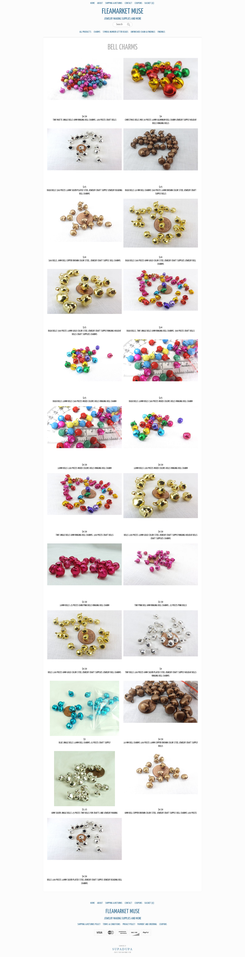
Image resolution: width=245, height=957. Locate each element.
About (100, 3)
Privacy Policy (129, 924)
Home (92, 3)
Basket (149, 3)
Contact (128, 3)
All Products (85, 32)
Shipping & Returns (113, 3)
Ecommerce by (122, 946)
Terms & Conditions (111, 924)
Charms (97, 32)
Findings (161, 32)
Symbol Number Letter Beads (115, 32)
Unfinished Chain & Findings (143, 32)
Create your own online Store (122, 952)
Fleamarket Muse (122, 11)
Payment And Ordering (147, 924)
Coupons (138, 3)
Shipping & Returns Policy (88, 924)
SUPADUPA (122, 949)
